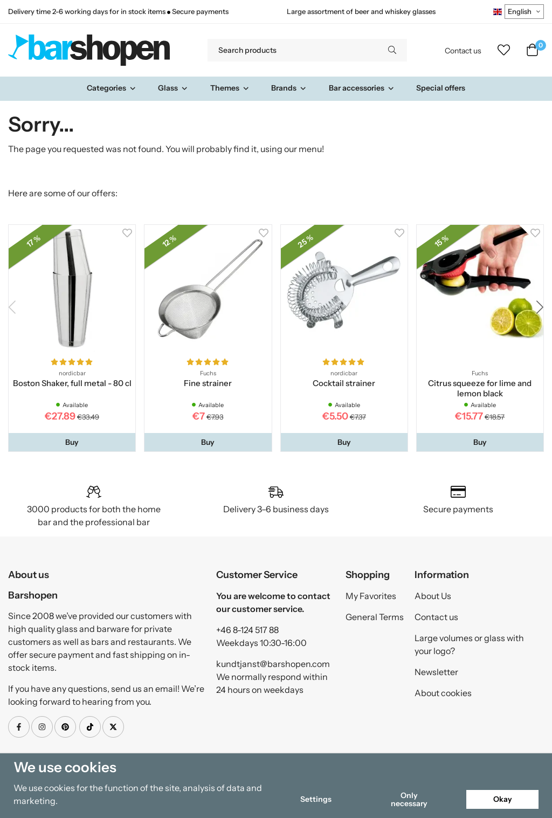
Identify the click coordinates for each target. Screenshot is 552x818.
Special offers (440, 88)
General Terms (375, 616)
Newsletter (436, 671)
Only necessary (409, 799)
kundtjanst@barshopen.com (273, 663)
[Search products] (292, 50)
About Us (433, 595)
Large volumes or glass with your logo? (469, 644)
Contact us (463, 50)
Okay (502, 799)
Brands (289, 88)
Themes (230, 88)
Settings (316, 799)
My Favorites (371, 595)
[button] (72, 442)
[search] (392, 50)
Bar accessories (362, 88)
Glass (173, 88)
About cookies (443, 693)
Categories (111, 88)
